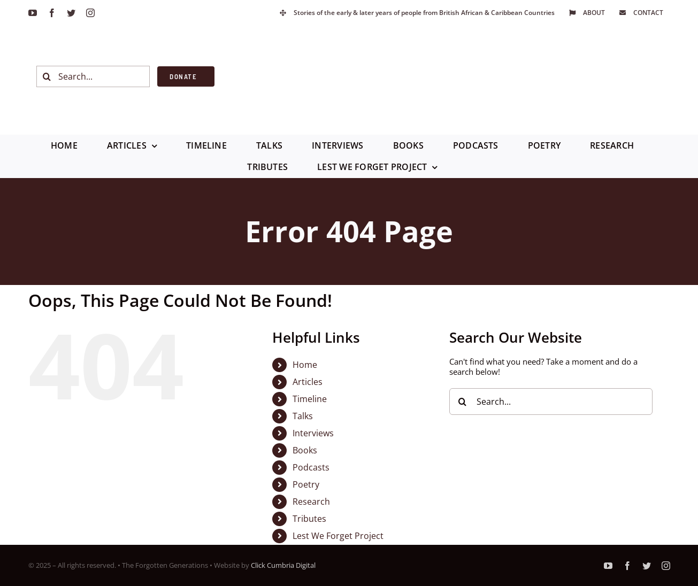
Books (305, 450)
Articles (308, 382)
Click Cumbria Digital (283, 565)
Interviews (313, 433)
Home (305, 365)
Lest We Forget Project (338, 536)
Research (311, 501)
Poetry (306, 484)
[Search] (47, 76)
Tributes (309, 519)
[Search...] (93, 76)
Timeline (310, 399)
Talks (303, 416)
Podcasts (311, 467)
